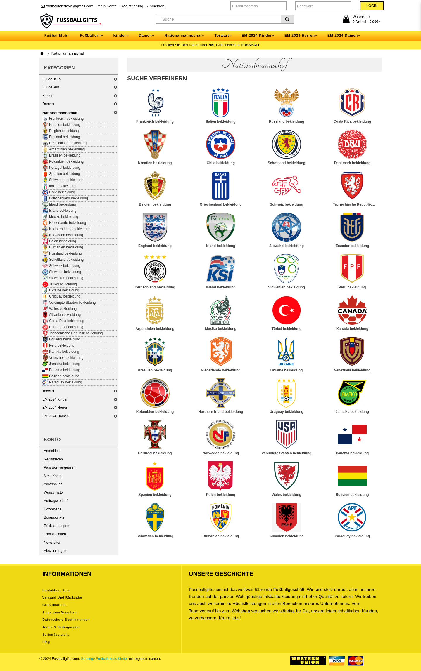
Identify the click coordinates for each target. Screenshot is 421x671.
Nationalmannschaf (67, 53)
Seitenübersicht (55, 634)
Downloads (52, 509)
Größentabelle (54, 604)
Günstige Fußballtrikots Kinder (104, 659)
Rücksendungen (56, 526)
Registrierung (131, 6)
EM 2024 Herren (55, 408)
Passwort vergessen (59, 467)
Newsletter (52, 542)
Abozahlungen (55, 551)
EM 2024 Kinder (55, 399)
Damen (48, 104)
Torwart (48, 391)
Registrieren (53, 459)
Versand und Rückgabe (62, 597)
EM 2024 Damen (55, 416)
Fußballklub (51, 79)
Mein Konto (107, 6)
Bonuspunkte (54, 517)
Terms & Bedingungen (61, 627)
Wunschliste (53, 493)
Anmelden (155, 6)
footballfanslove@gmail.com (67, 6)
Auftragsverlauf (56, 501)
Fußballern (50, 87)
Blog (46, 642)
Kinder (47, 96)
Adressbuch (53, 484)
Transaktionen (55, 534)
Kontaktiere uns (56, 590)
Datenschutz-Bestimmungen (66, 619)
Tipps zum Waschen (59, 612)
